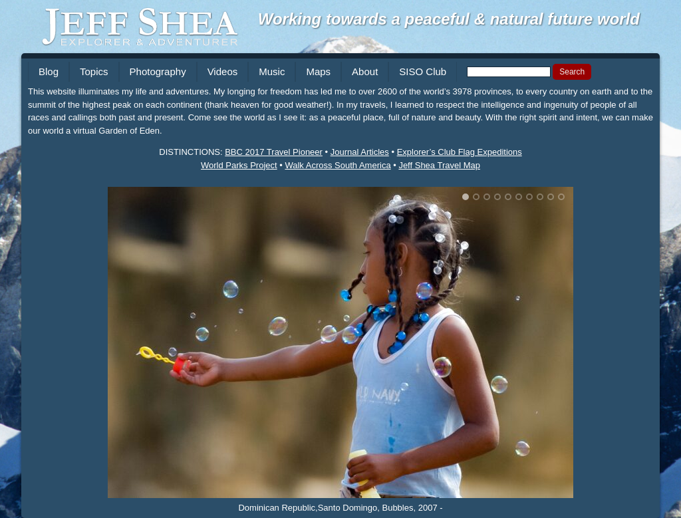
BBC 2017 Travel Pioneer (274, 152)
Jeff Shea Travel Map (439, 165)
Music (272, 71)
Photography (158, 71)
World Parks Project (239, 165)
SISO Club (422, 71)
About (365, 71)
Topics (94, 71)
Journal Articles (360, 152)
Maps (318, 71)
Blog (49, 71)
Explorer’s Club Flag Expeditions (459, 152)
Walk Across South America (337, 165)
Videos (222, 71)
